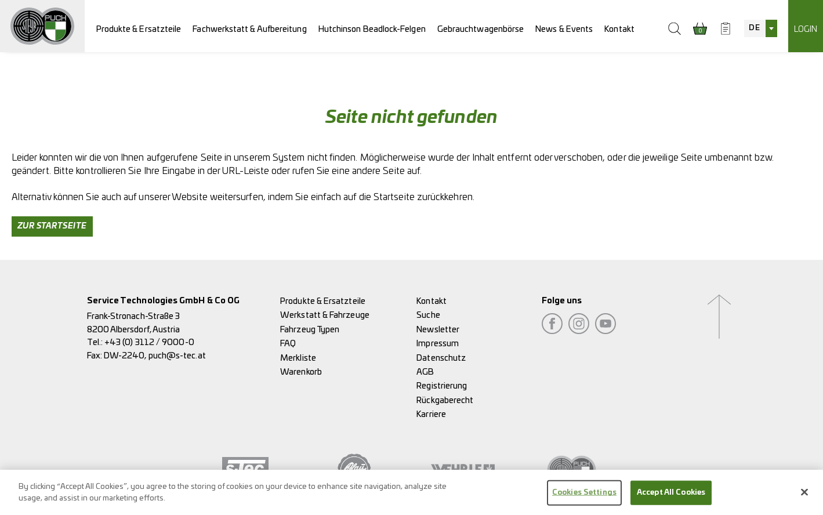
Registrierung (441, 386)
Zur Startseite (52, 226)
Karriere (431, 414)
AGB (425, 372)
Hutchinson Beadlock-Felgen (372, 29)
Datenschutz (441, 358)
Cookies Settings (584, 496)
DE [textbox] (754, 28)
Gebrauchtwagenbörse (480, 29)
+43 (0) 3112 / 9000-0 (149, 342)
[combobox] (760, 28)
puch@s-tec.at (177, 355)
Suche (428, 315)
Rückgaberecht (444, 400)
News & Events (564, 29)
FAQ (288, 343)
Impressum (437, 343)
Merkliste (298, 358)
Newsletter (437, 329)
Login (805, 29)
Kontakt (619, 29)
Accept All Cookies (671, 496)
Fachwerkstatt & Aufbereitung (249, 29)
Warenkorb (301, 372)
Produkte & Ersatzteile (139, 29)
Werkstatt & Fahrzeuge (324, 315)
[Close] (804, 496)
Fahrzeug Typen (309, 329)
